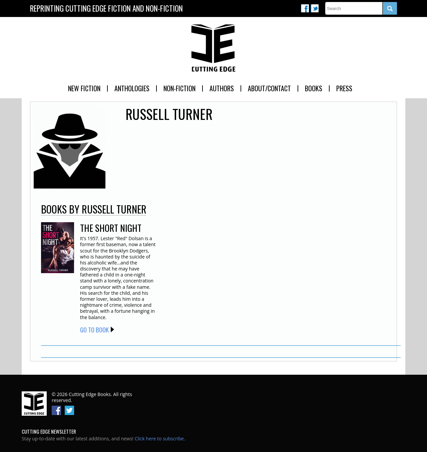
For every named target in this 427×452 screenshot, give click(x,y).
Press (344, 88)
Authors (221, 88)
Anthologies (131, 88)
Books (313, 88)
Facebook (305, 8)
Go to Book (94, 329)
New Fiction (84, 88)
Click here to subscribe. (160, 438)
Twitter (315, 8)
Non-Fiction (179, 88)
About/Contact (269, 88)
